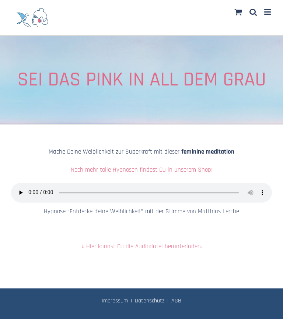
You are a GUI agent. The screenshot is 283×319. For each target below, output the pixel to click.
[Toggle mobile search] (253, 12)
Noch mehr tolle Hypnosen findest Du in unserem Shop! (142, 170)
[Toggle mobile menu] (268, 12)
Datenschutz (149, 301)
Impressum (115, 301)
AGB (176, 301)
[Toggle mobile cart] (238, 12)
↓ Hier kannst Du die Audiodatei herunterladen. (141, 246)
